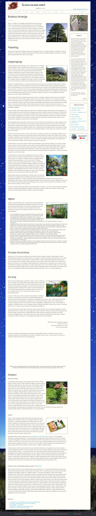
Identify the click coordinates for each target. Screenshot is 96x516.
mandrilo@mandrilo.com (82, 9)
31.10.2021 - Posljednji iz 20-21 (79, 112)
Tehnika (56, 12)
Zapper (38, 12)
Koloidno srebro (46, 12)
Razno (62, 12)
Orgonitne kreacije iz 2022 (77, 108)
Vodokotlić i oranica (75, 110)
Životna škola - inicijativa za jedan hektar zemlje (21, 506)
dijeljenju (71, 513)
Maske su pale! (74, 124)
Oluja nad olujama (75, 116)
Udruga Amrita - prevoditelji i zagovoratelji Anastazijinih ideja (25, 502)
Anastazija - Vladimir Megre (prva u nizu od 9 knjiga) (22, 503)
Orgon (32, 12)
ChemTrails (17, 12)
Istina (10, 12)
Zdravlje (25, 12)
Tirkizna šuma (38, 466)
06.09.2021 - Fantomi (76, 119)
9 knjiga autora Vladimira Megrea (41, 436)
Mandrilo (24, 513)
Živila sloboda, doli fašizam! (77, 127)
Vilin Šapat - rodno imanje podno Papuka (20, 507)
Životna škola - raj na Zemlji (16, 504)
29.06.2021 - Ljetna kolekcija (78, 129)
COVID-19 (10, 26)
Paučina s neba (74, 114)
